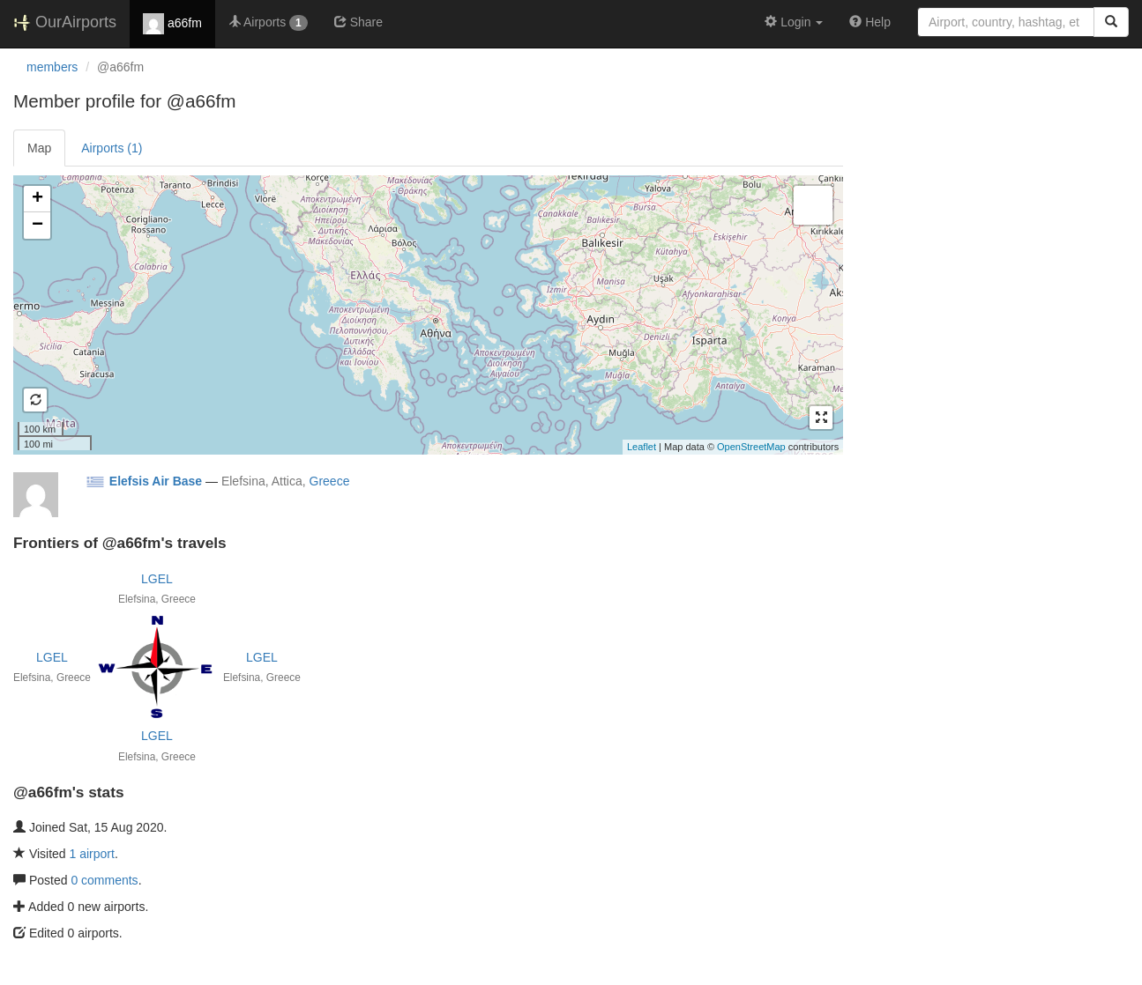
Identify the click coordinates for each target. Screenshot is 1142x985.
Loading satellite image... (426, 314)
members (52, 67)
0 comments (104, 880)
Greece (330, 481)
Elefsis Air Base (155, 481)
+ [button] (37, 199)
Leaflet (641, 446)
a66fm (172, 23)
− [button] (37, 225)
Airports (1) (111, 148)
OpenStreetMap (751, 446)
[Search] (1111, 22)
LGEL (157, 579)
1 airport (92, 854)
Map (39, 148)
